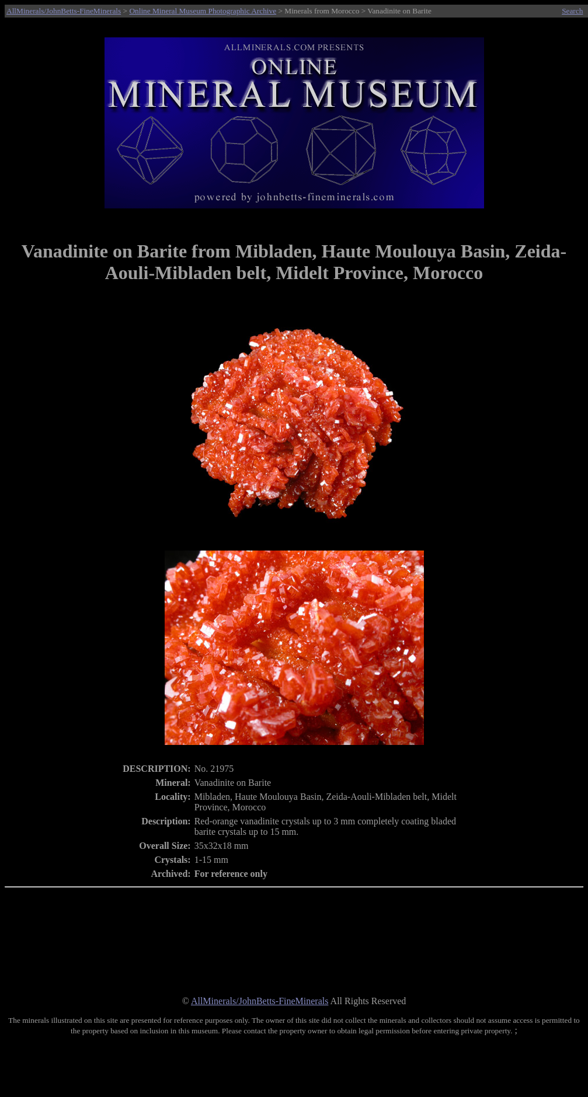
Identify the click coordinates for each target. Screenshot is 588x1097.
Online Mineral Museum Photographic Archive (202, 10)
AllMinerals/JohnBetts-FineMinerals (63, 10)
